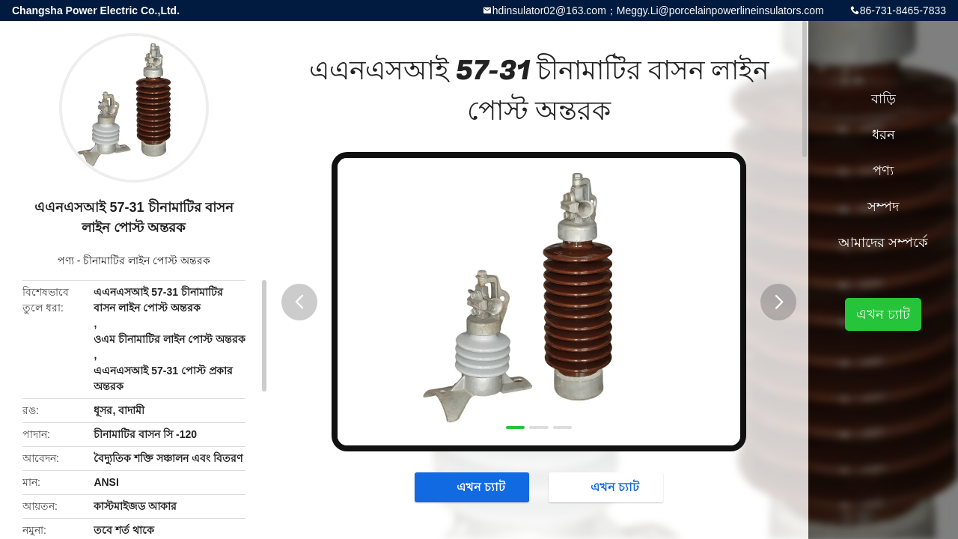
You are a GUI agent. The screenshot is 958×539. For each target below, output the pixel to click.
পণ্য (66, 261)
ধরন (883, 134)
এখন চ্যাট (473, 486)
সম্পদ (883, 206)
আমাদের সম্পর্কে (883, 242)
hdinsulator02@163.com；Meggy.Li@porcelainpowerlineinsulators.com (658, 10)
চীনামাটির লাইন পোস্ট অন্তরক (146, 261)
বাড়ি (883, 98)
